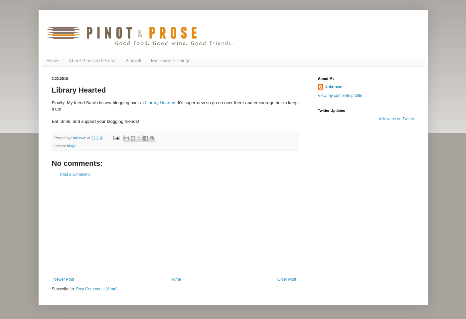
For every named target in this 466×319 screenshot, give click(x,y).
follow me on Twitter (396, 119)
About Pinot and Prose (92, 60)
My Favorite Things (171, 60)
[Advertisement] (175, 227)
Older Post (286, 279)
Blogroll (133, 60)
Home (53, 60)
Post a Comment (75, 174)
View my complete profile (340, 95)
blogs (71, 146)
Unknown (334, 87)
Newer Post (64, 279)
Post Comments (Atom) (97, 289)
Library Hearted (160, 102)
